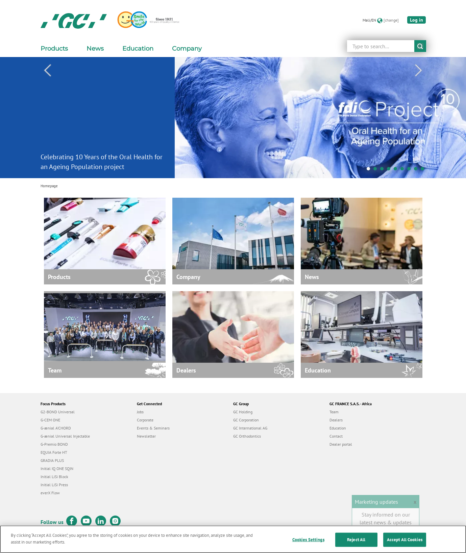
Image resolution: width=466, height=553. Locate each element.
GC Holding (242, 411)
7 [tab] (410, 170)
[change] (391, 20)
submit (420, 46)
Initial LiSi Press (54, 484)
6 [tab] (403, 170)
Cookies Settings (308, 542)
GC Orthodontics (247, 436)
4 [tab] (390, 170)
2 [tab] (376, 170)
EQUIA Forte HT (54, 452)
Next (419, 70)
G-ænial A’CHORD (56, 428)
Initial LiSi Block (54, 476)
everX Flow (50, 492)
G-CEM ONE (50, 419)
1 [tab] (370, 170)
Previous (48, 70)
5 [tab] (397, 170)
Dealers (336, 419)
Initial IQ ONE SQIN (57, 468)
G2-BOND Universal (58, 411)
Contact (336, 436)
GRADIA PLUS (52, 460)
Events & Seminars (153, 428)
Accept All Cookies (404, 542)
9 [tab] (424, 170)
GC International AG (250, 428)
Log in (416, 20)
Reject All (356, 542)
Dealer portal (340, 444)
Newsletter (146, 436)
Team (334, 411)
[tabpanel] (233, 117)
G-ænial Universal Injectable (65, 436)
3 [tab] (383, 170)
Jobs (140, 411)
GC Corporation (246, 419)
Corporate (145, 419)
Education (337, 428)
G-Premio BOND (54, 444)
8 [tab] (417, 170)
